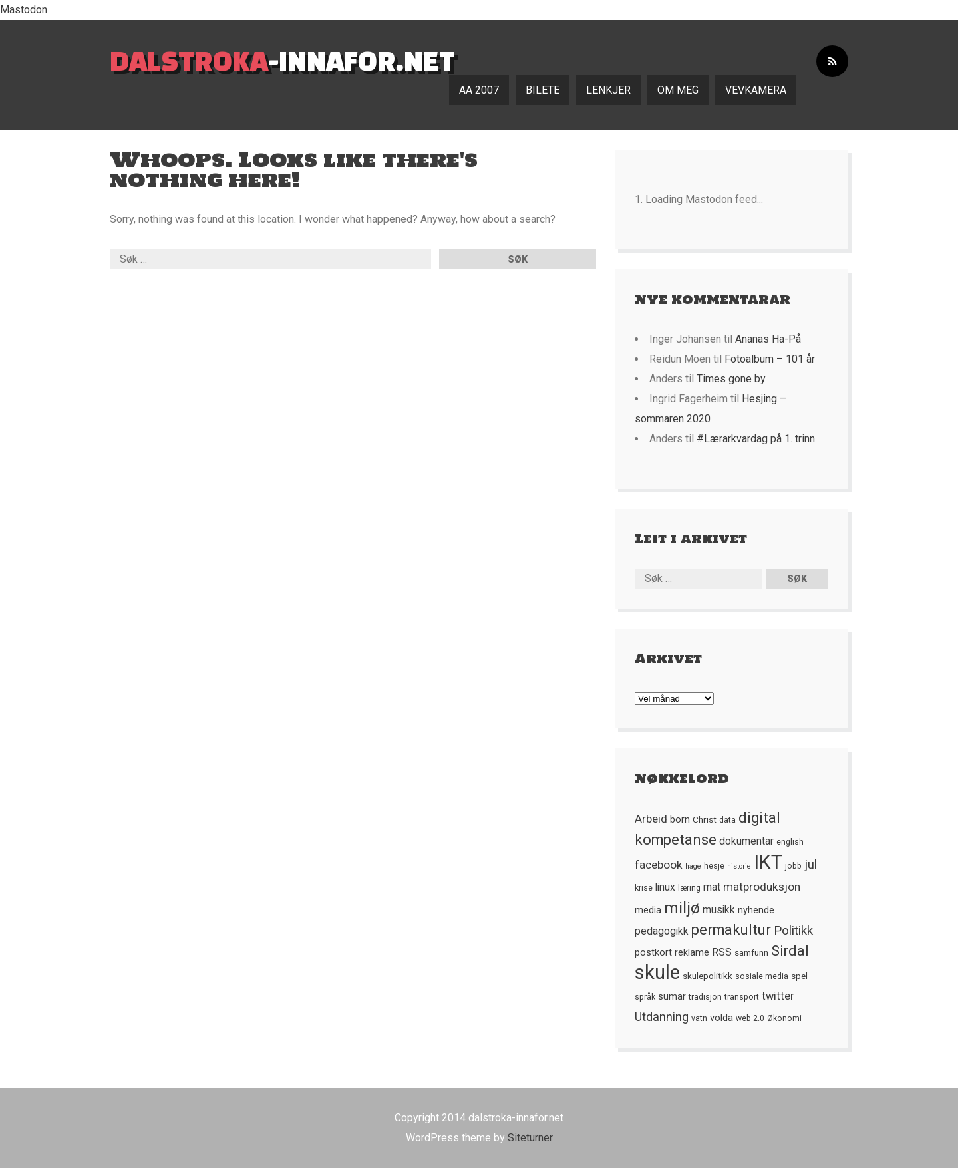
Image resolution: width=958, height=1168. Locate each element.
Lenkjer (608, 90)
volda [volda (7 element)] (721, 1018)
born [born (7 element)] (680, 819)
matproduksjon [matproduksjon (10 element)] (761, 886)
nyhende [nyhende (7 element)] (756, 910)
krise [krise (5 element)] (644, 888)
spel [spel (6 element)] (799, 975)
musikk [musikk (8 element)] (719, 910)
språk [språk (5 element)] (645, 997)
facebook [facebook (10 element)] (659, 864)
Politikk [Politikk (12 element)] (793, 930)
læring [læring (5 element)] (689, 888)
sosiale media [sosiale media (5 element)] (761, 976)
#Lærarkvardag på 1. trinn (756, 438)
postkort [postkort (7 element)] (653, 952)
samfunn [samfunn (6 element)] (751, 952)
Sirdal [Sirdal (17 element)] (790, 951)
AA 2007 (479, 90)
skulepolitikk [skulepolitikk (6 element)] (707, 975)
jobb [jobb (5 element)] (793, 866)
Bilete (542, 90)
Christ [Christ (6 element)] (705, 819)
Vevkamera (755, 90)
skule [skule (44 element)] (657, 972)
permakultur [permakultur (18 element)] (731, 929)
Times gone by (731, 378)
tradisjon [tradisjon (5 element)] (705, 997)
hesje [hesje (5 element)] (714, 866)
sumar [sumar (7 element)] (672, 996)
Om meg (678, 90)
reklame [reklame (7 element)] (692, 952)
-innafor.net (282, 60)
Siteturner (530, 1137)
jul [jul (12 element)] (810, 864)
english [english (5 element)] (790, 842)
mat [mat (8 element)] (711, 887)
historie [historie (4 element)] (739, 866)
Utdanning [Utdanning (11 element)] (662, 1017)
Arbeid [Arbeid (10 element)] (651, 818)
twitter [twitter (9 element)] (778, 996)
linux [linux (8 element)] (665, 887)
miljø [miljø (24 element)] (682, 907)
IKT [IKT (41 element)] (768, 862)
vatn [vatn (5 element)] (699, 1018)
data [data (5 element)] (727, 820)
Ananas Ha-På (768, 339)
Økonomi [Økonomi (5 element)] (784, 1018)
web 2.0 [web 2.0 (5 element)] (750, 1018)
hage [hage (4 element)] (693, 866)
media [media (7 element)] (648, 910)
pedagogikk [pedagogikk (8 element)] (662, 931)
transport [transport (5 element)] (741, 997)
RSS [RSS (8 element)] (722, 952)
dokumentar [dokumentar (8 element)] (746, 841)
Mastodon (23, 9)
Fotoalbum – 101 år (769, 359)
